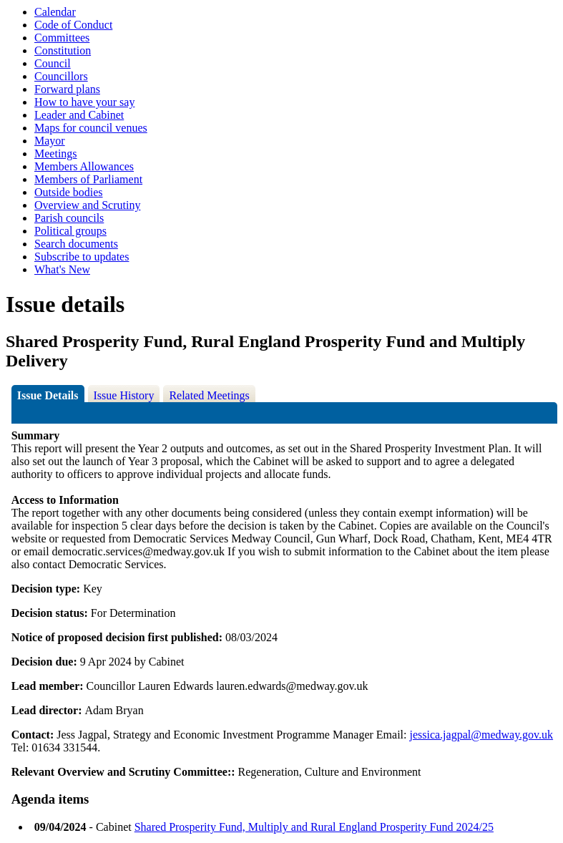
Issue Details (48, 395)
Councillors (61, 76)
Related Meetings (209, 395)
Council (52, 63)
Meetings (55, 153)
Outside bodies (68, 192)
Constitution (62, 50)
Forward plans (67, 89)
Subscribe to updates (81, 256)
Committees (61, 37)
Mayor (49, 141)
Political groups (70, 231)
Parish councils (69, 218)
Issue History (124, 395)
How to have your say (84, 102)
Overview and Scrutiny (87, 205)
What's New (62, 269)
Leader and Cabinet (79, 115)
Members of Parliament (88, 179)
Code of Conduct (73, 25)
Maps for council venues (90, 128)
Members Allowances (84, 166)
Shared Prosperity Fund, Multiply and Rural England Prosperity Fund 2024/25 (314, 827)
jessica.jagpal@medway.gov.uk (481, 735)
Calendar (55, 12)
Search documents (76, 244)
